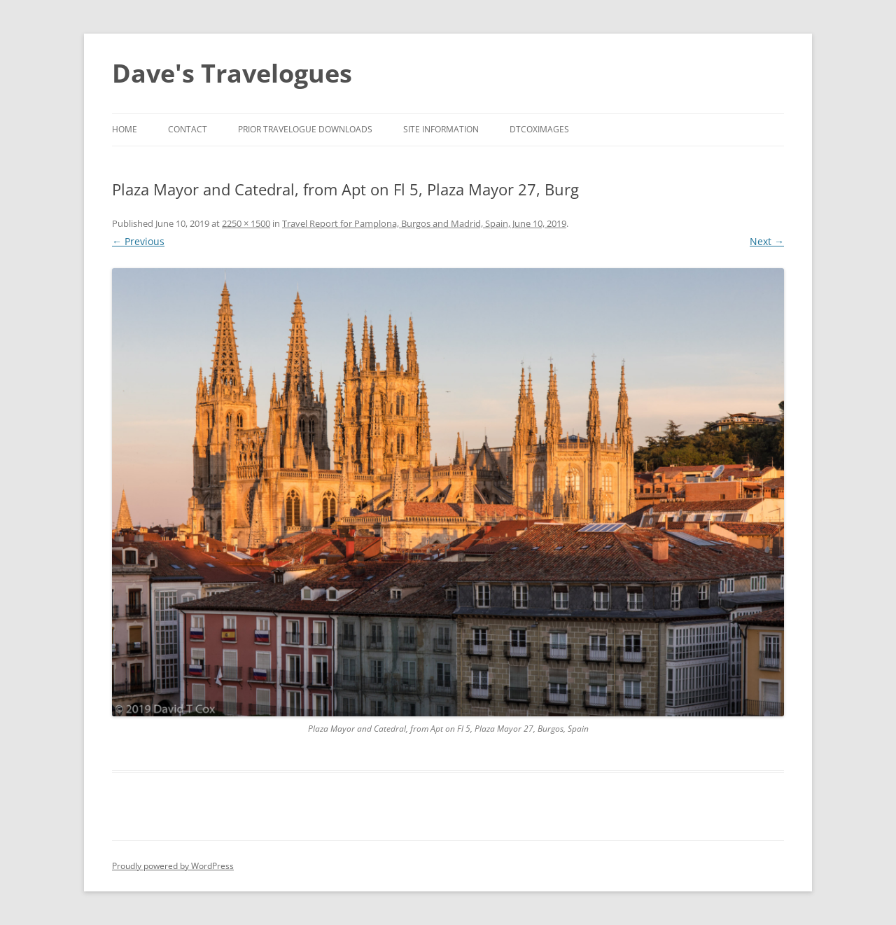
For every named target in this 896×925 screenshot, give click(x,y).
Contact (187, 129)
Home (124, 129)
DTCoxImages (539, 129)
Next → (767, 241)
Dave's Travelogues (232, 73)
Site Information (441, 129)
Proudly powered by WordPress (173, 866)
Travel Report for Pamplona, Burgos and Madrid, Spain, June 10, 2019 (424, 223)
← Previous (138, 241)
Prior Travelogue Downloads (305, 129)
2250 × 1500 (246, 223)
